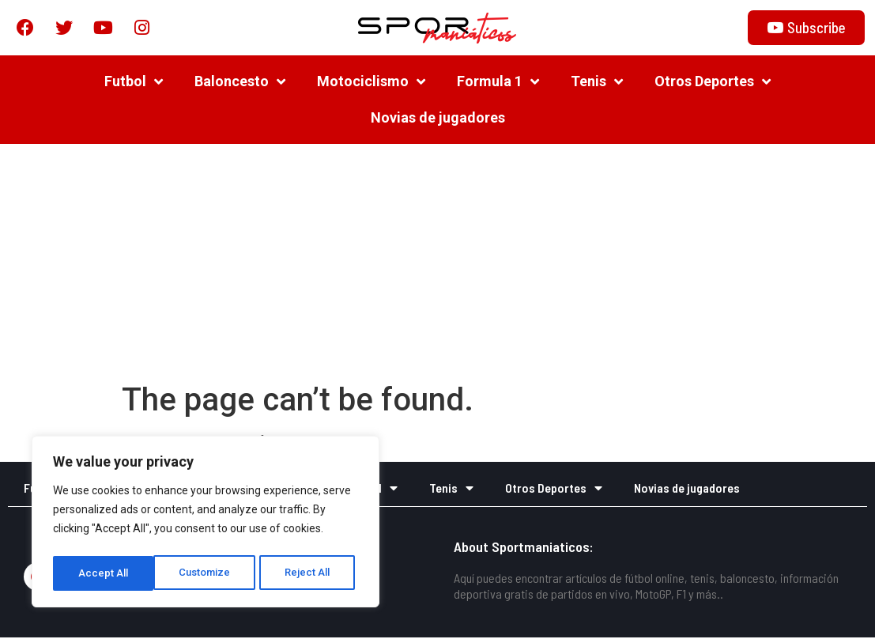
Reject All (208, 573)
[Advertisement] (437, 264)
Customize (104, 573)
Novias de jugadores (438, 119)
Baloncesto (239, 83)
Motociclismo (371, 83)
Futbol (133, 83)
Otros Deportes (712, 83)
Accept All (309, 573)
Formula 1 (498, 83)
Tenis (597, 83)
